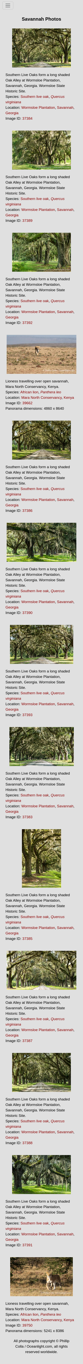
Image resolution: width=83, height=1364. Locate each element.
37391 (27, 1245)
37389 (27, 220)
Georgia (11, 113)
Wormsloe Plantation (38, 107)
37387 (27, 1041)
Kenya (69, 397)
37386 (27, 511)
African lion (29, 392)
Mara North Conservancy (41, 397)
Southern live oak (35, 97)
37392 (27, 323)
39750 (27, 1325)
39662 (27, 403)
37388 (27, 1143)
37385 (27, 939)
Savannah (65, 107)
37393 (27, 715)
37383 (27, 817)
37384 (27, 118)
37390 (27, 613)
